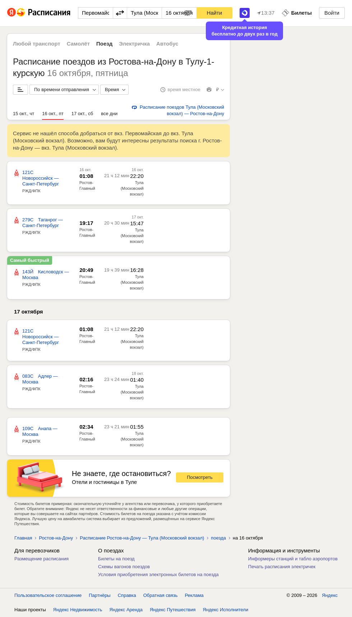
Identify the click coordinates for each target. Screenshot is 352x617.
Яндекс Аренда (126, 609)
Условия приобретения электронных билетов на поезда (158, 574)
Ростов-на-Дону (56, 538)
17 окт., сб (82, 113)
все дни (109, 113)
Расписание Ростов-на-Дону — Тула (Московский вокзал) (142, 538)
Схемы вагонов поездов (124, 566)
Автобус (167, 44)
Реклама (194, 595)
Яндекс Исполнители (226, 609)
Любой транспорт (36, 44)
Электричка (134, 44)
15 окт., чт (23, 113)
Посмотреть (200, 477)
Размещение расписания (41, 558)
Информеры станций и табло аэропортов (293, 558)
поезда (218, 538)
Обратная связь (160, 595)
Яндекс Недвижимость (77, 609)
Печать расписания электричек (281, 566)
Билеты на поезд (116, 558)
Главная (23, 538)
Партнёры (99, 595)
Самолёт (78, 44)
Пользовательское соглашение (48, 595)
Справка (127, 595)
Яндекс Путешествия (173, 609)
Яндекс (330, 595)
